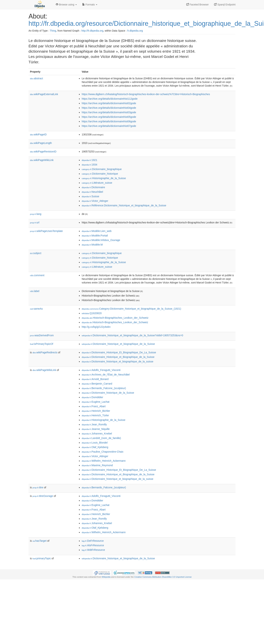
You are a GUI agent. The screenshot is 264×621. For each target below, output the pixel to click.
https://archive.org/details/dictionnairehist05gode (109, 116)
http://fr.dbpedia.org (92, 30)
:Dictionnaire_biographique (102, 169)
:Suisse (90, 196)
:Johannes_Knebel (97, 433)
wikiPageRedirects (45, 352)
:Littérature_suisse (97, 182)
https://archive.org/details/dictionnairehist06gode (109, 121)
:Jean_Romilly (94, 424)
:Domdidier (92, 397)
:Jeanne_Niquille (96, 429)
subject (35, 253)
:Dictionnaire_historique (100, 173)
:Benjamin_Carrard (97, 383)
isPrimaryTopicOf (41, 343)
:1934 (89, 164)
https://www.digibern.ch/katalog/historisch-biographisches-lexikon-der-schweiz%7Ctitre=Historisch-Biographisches (146, 94)
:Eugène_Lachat (95, 401)
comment (37, 275)
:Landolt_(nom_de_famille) (101, 438)
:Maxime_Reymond (97, 465)
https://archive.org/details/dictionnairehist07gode (109, 125)
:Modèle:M (92, 244)
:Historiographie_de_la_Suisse (104, 178)
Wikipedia (106, 577)
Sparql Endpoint (224, 4)
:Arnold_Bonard (95, 379)
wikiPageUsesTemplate (46, 231)
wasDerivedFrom (42, 335)
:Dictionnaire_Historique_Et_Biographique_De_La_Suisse (119, 352)
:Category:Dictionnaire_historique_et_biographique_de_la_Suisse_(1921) (131, 308)
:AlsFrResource (93, 545)
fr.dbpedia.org (135, 30)
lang (35, 214)
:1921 (89, 160)
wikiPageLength (41, 143)
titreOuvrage (43, 496)
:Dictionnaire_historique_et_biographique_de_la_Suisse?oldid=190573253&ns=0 (132, 335)
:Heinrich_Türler (95, 415)
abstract (36, 78)
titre (38, 487)
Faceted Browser (197, 4)
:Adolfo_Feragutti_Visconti (101, 370)
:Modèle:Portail (95, 235)
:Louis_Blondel (94, 442)
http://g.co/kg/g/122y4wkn (96, 326)
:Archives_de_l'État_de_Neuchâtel (106, 374)
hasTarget (39, 540)
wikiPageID (38, 134)
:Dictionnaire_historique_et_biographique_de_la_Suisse (118, 343)
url (34, 222)
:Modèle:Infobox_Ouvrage (101, 240)
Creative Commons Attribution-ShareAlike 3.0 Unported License (163, 577)
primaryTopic (42, 558)
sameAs (36, 308)
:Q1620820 (92, 313)
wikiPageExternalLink (44, 94)
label (34, 291)
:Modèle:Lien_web (96, 231)
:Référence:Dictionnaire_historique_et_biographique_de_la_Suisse (124, 205)
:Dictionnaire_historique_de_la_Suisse (108, 392)
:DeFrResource (93, 540)
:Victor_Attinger (95, 200)
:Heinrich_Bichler (96, 410)
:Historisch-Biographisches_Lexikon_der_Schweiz (115, 317)
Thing (53, 30)
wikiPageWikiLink (42, 160)
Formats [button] (89, 4)
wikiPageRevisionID (43, 151)
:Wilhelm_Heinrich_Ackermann (104, 460)
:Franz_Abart (93, 406)
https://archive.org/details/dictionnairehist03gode (109, 112)
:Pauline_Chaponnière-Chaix (102, 451)
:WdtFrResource (93, 549)
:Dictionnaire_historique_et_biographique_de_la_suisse (117, 361)
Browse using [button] (66, 4)
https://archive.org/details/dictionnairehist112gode (109, 98)
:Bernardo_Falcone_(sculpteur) (104, 388)
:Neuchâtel (92, 191)
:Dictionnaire (93, 187)
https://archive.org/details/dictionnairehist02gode (109, 103)
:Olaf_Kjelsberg (95, 447)
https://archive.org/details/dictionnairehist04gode (109, 107)
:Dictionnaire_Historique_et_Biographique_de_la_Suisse (118, 357)
